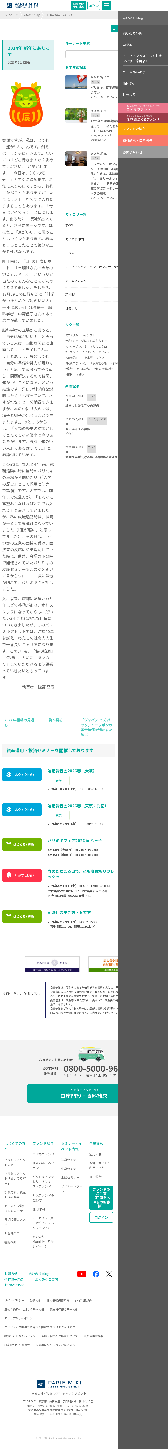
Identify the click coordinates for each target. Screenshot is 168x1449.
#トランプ (71, 352)
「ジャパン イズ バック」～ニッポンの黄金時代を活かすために (96, 727)
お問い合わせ (132, 152)
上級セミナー (70, 1177)
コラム (70, 253)
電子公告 (95, 1177)
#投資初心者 (99, 363)
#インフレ (88, 335)
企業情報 (96, 1143)
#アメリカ (71, 335)
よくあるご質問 (46, 1279)
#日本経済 (83, 369)
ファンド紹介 (43, 1143)
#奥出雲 (88, 357)
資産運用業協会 (93, 1336)
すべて (69, 225)
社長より (71, 308)
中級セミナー (70, 1168)
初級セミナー (70, 1159)
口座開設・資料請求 (84, 1093)
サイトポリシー (14, 1300)
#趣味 (80, 374)
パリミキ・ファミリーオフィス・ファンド (43, 1182)
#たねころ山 (99, 346)
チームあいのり (76, 280)
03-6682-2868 (54, 1405)
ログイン (93, 5)
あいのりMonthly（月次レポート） (43, 1241)
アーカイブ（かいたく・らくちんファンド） (43, 1223)
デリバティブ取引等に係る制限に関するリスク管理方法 (39, 1327)
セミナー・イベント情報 (71, 1146)
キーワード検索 (77, 43)
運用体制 (39, 1209)
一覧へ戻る (54, 719)
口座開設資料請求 (78, 5)
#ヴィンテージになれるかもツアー (87, 341)
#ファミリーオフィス (96, 352)
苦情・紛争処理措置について (59, 1336)
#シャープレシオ (76, 346)
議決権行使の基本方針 (64, 1309)
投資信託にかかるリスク (20, 1336)
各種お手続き (14, 1279)
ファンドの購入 (134, 128)
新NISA (70, 294)
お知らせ (11, 1273)
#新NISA (116, 363)
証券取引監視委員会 (17, 1345)
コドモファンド (43, 1154)
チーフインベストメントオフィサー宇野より (95, 267)
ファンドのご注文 (101, 1198)
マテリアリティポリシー (19, 1318)
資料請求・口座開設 (137, 140)
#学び (100, 357)
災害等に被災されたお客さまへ (55, 1345)
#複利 (69, 374)
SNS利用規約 (83, 1300)
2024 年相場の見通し (19, 722)
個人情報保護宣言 (58, 1300)
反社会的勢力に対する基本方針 (24, 1309)
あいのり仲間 (74, 239)
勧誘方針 (35, 1300)
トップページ (10, 15)
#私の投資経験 (103, 369)
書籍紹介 (10, 1242)
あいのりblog (31, 15)
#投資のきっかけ (76, 363)
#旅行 (69, 369)
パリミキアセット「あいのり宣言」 (15, 1178)
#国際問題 (71, 357)
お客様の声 (12, 1233)
